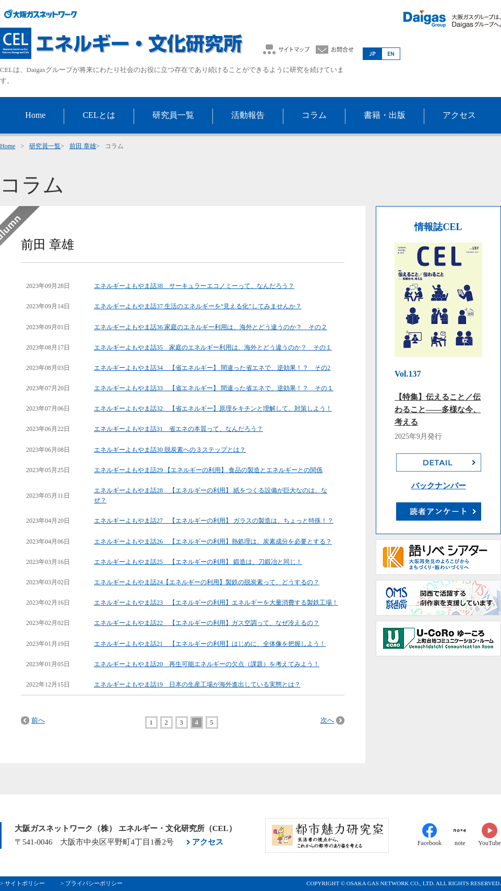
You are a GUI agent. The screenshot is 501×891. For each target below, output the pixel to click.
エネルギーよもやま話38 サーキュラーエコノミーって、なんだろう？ (194, 286)
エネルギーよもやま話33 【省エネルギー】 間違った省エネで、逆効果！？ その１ (213, 388)
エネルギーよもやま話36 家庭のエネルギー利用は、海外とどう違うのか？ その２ (210, 327)
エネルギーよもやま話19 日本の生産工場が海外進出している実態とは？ (197, 684)
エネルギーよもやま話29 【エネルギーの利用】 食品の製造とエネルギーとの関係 (208, 470)
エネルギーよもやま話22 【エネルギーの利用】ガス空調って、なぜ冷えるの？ (206, 623)
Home (7, 146)
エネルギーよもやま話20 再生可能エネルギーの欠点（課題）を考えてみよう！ (206, 664)
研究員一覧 (45, 146)
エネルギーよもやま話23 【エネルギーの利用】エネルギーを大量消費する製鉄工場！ (216, 602)
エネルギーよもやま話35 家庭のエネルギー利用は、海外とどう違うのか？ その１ (213, 347)
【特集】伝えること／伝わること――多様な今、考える (438, 409)
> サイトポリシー (22, 883)
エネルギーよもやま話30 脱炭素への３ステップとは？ (170, 449)
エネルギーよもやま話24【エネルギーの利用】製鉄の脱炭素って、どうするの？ (206, 582)
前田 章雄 (82, 146)
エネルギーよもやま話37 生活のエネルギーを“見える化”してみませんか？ (198, 306)
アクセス (207, 842)
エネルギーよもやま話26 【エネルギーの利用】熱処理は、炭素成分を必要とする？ (213, 541)
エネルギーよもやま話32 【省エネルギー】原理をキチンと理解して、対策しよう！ (213, 408)
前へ (38, 720)
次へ (327, 720)
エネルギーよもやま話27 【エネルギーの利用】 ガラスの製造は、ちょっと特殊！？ (213, 520)
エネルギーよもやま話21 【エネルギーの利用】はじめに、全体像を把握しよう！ (210, 643)
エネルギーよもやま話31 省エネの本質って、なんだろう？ (178, 428)
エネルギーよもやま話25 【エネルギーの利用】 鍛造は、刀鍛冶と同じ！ (198, 561)
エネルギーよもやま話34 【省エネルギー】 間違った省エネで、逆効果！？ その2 (212, 367)
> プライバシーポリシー (92, 883)
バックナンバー (438, 485)
